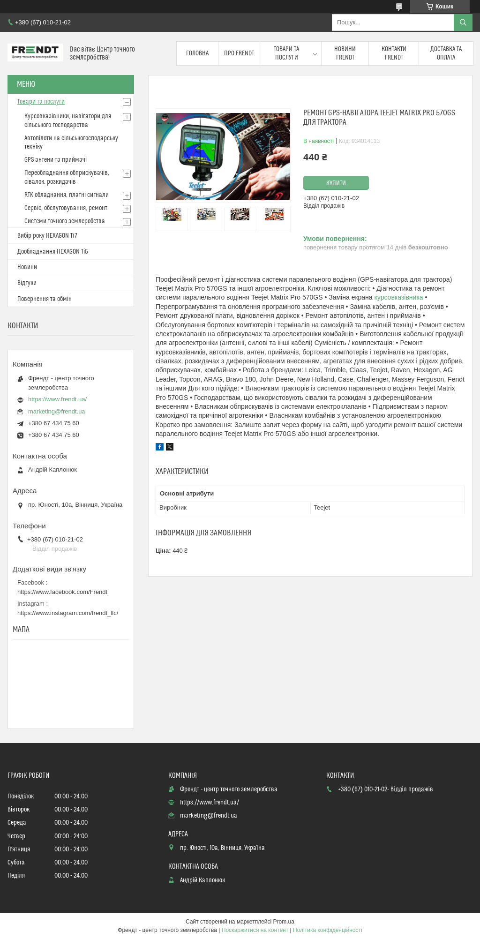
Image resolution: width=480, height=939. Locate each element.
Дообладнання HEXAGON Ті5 (52, 251)
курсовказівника (399, 297)
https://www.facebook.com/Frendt (62, 591)
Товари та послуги (286, 53)
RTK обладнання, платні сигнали (66, 195)
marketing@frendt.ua (56, 411)
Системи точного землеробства (64, 221)
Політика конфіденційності (327, 930)
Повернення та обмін (44, 299)
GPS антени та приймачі (55, 160)
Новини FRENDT (345, 53)
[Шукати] (463, 22)
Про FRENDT (239, 53)
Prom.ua (283, 921)
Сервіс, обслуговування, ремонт (65, 208)
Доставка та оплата (446, 53)
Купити (336, 183)
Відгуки (27, 283)
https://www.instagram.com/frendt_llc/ (67, 612)
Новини (27, 267)
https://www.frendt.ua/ (57, 399)
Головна (197, 53)
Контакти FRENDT (394, 53)
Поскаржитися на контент (255, 930)
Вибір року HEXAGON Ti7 (47, 236)
